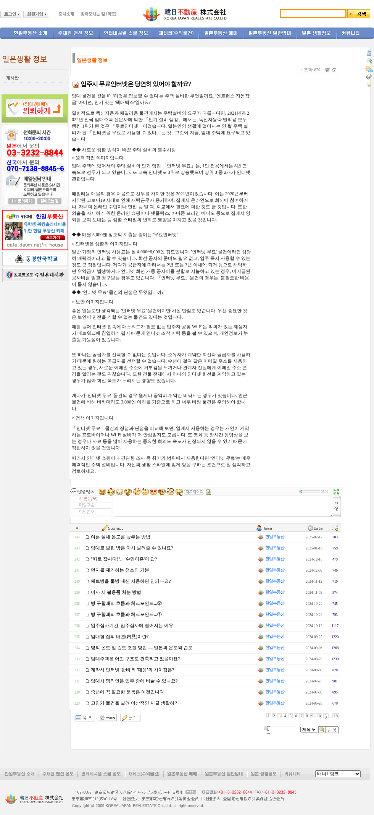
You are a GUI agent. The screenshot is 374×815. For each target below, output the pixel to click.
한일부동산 (270, 537)
